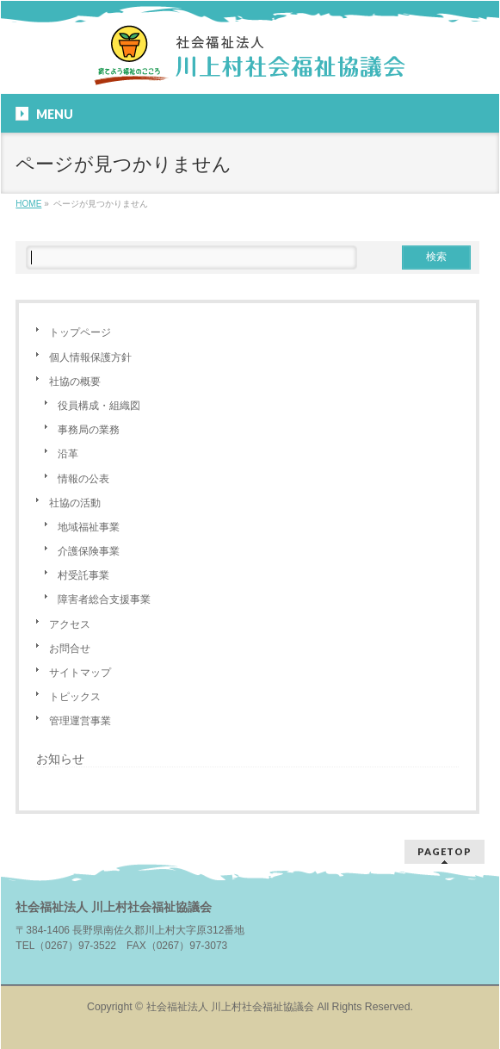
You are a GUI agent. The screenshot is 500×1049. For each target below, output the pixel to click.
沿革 (68, 454)
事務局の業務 (89, 430)
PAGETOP (444, 851)
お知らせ (60, 759)
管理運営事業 (80, 721)
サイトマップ (80, 673)
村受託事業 (83, 575)
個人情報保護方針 (90, 357)
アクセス (69, 624)
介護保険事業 (89, 551)
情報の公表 (83, 479)
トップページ (80, 332)
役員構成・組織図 (99, 406)
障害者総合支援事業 (104, 599)
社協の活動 (75, 503)
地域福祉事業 (89, 527)
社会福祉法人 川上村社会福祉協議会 (230, 1007)
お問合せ (69, 648)
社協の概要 (75, 382)
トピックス (75, 697)
